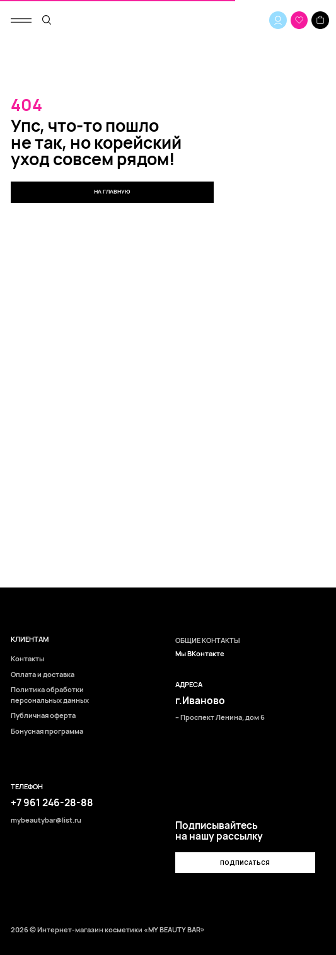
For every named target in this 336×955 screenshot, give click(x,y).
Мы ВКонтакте (199, 653)
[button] (245, 862)
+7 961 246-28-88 (52, 802)
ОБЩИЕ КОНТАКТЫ (207, 640)
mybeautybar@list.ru (46, 820)
